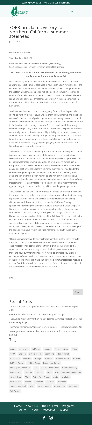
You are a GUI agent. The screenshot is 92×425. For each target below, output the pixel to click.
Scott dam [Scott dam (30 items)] (39, 382)
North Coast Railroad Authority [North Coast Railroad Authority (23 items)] (68, 372)
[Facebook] (44, 418)
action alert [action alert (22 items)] (23, 349)
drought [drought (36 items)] (38, 358)
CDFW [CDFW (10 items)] (74, 349)
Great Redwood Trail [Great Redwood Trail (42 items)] (50, 367)
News (35, 409)
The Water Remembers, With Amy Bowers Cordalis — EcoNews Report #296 (45, 326)
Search (78, 292)
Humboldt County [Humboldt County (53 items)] (69, 367)
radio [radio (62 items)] (55, 377)
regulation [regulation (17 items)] (66, 377)
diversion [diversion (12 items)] (27, 358)
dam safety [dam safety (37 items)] (15, 358)
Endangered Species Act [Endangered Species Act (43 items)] (20, 367)
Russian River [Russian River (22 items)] (15, 382)
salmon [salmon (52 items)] (28, 382)
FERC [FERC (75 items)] (36, 367)
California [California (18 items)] (36, 349)
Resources (49, 409)
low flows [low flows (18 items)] (39, 372)
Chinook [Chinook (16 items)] (22, 354)
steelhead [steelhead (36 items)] (62, 382)
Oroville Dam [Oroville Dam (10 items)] (15, 377)
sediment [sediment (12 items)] (50, 382)
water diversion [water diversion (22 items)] (44, 386)
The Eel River (50, 406)
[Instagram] (51, 418)
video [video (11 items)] (31, 386)
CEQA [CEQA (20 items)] (12, 354)
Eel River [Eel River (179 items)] (76, 358)
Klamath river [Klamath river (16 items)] (15, 372)
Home (18, 406)
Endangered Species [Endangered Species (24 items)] (51, 363)
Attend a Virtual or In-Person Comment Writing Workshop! (36, 314)
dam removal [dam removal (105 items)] (63, 354)
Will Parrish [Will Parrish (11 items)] (15, 391)
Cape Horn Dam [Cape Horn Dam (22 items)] (61, 349)
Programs (68, 406)
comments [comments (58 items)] (49, 354)
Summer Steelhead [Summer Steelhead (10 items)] (18, 386)
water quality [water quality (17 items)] (59, 386)
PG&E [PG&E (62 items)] (27, 377)
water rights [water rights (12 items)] (73, 386)
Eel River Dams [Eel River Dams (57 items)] (34, 363)
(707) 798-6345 (32, 2)
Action (23, 409)
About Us (32, 406)
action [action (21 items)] (12, 349)
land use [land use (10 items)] (28, 372)
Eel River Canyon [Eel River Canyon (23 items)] (17, 363)
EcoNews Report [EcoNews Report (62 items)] (63, 358)
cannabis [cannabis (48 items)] (47, 349)
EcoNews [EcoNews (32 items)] (48, 358)
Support (64, 409)
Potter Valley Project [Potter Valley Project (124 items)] (41, 377)
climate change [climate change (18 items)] (35, 354)
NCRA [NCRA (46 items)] (49, 372)
